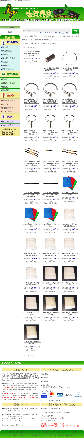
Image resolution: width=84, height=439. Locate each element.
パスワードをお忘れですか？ (62, 33)
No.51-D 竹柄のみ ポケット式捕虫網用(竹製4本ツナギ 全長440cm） (51, 163)
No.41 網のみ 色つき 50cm (51, 225)
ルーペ (5, 104)
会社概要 (61, 435)
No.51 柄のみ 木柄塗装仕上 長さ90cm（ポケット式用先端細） (50, 194)
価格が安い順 (35, 43)
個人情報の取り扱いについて (52, 36)
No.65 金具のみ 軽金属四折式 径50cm (70, 69)
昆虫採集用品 (37, 39)
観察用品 (31, 432)
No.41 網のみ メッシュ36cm (51, 284)
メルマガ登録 (7, 125)
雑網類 (5, 54)
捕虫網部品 (7, 51)
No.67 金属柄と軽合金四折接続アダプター (51, 69)
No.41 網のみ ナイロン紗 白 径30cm (70, 225)
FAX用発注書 (7, 122)
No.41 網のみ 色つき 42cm (31, 225)
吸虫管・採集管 (8, 58)
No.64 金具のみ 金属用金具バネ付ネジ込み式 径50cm (32, 53)
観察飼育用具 (7, 108)
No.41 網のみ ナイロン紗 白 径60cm (32, 284)
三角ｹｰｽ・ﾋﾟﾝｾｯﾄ (9, 65)
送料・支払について (35, 435)
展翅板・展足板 (8, 83)
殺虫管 (5, 62)
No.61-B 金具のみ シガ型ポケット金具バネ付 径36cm (51, 132)
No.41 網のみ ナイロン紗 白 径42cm (51, 254)
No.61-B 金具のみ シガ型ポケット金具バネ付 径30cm (32, 132)
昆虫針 (5, 79)
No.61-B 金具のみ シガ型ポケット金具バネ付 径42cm (70, 132)
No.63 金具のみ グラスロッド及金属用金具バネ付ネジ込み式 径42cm (70, 101)
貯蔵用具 (6, 90)
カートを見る (13, 435)
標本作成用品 (21, 432)
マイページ (43, 33)
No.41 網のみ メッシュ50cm (31, 313)
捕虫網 (5, 47)
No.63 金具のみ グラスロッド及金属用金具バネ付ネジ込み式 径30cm (32, 101)
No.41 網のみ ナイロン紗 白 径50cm (70, 254)
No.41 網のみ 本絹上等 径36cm (70, 313)
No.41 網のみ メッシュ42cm (70, 284)
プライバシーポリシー (71, 432)
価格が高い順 (45, 43)
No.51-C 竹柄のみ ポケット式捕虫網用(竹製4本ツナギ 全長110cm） (70, 163)
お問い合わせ (71, 435)
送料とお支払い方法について (33, 36)
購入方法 (23, 435)
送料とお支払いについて (19, 378)
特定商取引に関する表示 (52, 432)
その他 (38, 432)
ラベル (5, 87)
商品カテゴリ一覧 (27, 39)
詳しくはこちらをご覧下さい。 (52, 400)
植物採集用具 (7, 69)
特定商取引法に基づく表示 (70, 36)
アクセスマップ (50, 435)
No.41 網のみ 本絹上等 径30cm (51, 313)
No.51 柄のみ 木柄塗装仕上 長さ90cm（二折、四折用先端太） (31, 194)
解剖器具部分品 (8, 100)
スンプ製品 (7, 111)
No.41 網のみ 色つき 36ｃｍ (70, 193)
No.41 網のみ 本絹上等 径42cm (32, 342)
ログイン (50, 33)
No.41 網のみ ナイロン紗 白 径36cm (32, 254)
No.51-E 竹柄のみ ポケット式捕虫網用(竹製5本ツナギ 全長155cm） (32, 163)
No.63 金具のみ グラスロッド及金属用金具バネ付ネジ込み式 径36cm (51, 101)
